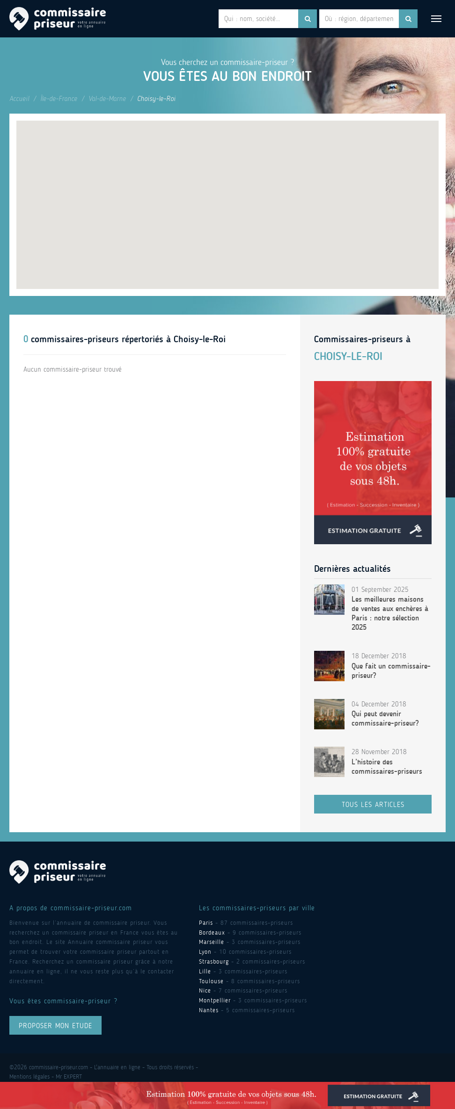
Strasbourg (214, 961)
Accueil (19, 98)
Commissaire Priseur (57, 18)
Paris (206, 922)
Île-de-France (58, 98)
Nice (205, 990)
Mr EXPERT (69, 1076)
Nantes (209, 1010)
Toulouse (211, 981)
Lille (205, 971)
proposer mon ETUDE (55, 1026)
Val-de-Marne (107, 98)
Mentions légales (29, 1076)
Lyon (205, 951)
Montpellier (215, 1000)
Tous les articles (373, 804)
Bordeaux (212, 932)
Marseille (211, 941)
